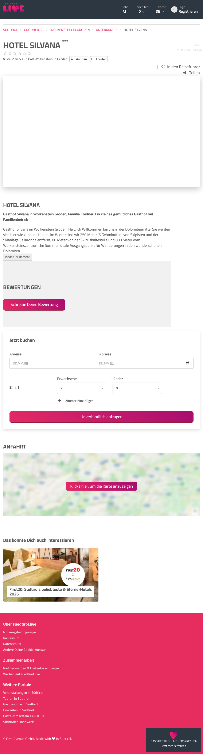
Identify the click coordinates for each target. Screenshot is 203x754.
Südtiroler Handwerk (18, 721)
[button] (81, 388)
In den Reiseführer (180, 67)
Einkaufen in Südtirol (18, 710)
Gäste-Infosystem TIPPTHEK (23, 716)
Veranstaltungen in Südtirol (23, 692)
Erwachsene (67, 379)
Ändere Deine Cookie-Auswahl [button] (25, 649)
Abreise (105, 354)
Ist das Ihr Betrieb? (17, 257)
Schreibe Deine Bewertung (34, 304)
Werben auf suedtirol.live (21, 674)
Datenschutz (12, 643)
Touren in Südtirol (16, 698)
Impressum (11, 638)
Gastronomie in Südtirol (20, 704)
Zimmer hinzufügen (75, 401)
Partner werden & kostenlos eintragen (31, 668)
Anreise (15, 354)
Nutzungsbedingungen (19, 632)
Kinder (118, 379)
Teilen (191, 73)
